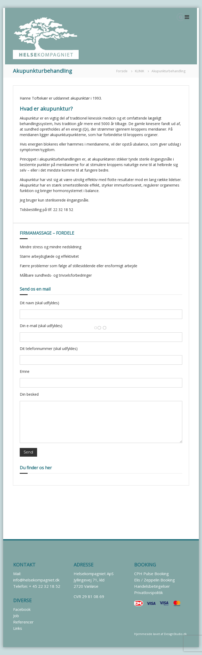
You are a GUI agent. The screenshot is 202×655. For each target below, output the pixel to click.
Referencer (23, 622)
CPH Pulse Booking (151, 573)
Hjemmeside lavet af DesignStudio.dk (160, 634)
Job (16, 615)
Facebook (22, 609)
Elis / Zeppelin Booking (154, 579)
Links (17, 628)
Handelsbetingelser (152, 586)
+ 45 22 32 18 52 (44, 586)
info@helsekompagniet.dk (36, 579)
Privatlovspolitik (148, 592)
